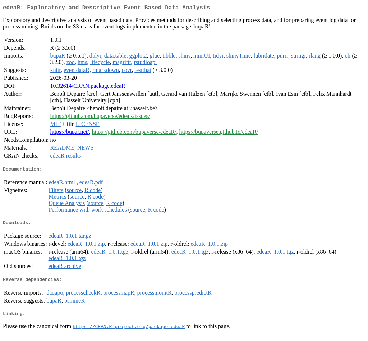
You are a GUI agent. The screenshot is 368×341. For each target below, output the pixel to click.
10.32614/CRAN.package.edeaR (87, 87)
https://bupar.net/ (69, 133)
